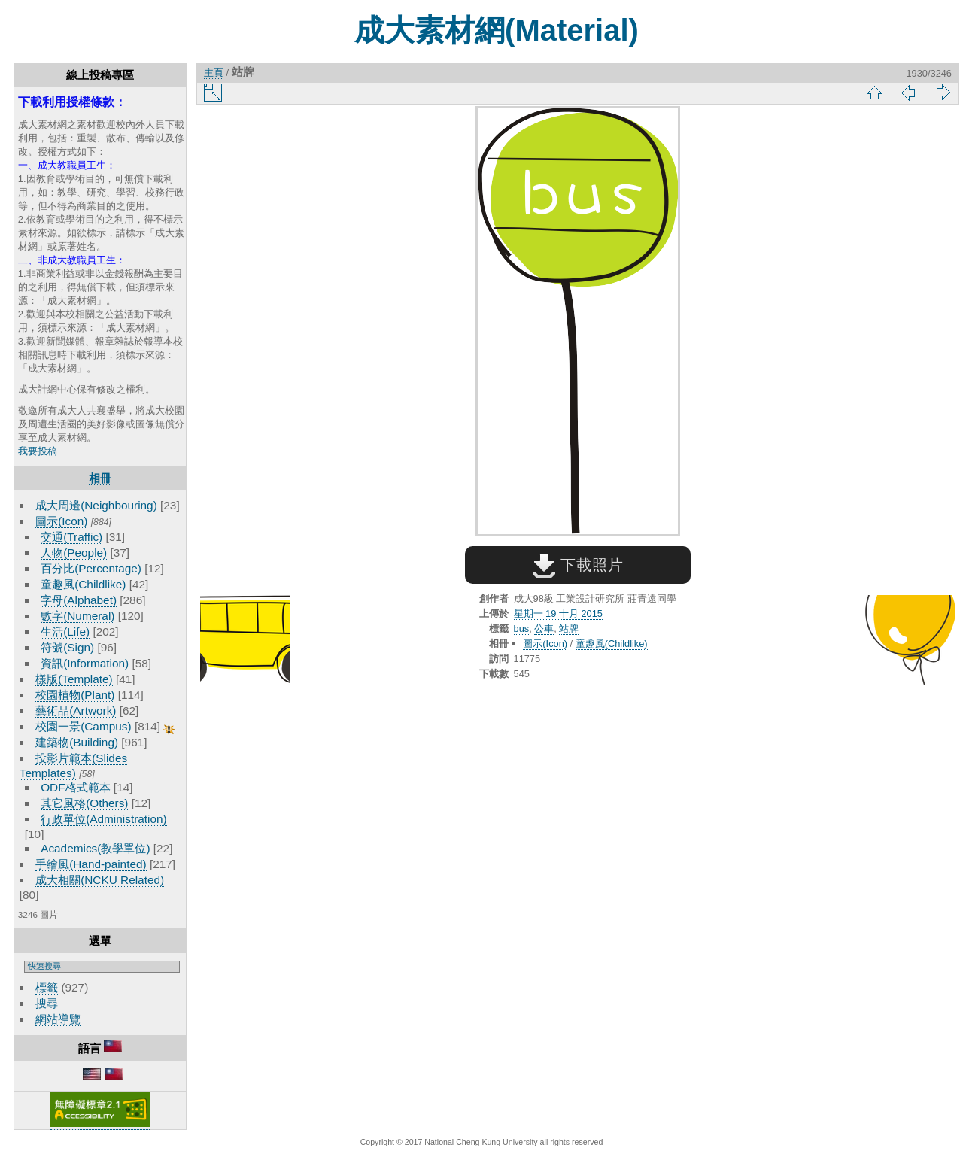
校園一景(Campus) (83, 726)
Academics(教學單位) (95, 848)
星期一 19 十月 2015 (558, 613)
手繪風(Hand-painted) (90, 864)
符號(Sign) (67, 647)
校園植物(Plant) (74, 694)
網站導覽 (58, 1019)
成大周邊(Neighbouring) (96, 505)
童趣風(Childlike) (83, 584)
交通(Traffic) (71, 536)
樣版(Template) (74, 679)
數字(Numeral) (77, 615)
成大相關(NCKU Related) (99, 879)
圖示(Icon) (61, 521)
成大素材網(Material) (496, 30)
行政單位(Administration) (104, 818)
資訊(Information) (85, 663)
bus (522, 628)
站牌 (569, 628)
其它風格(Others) (84, 803)
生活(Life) (65, 631)
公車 (544, 628)
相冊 (100, 478)
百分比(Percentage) (91, 568)
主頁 (213, 72)
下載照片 (578, 565)
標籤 (46, 987)
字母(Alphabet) (79, 600)
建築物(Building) (76, 742)
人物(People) (74, 552)
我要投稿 (37, 451)
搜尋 (46, 1003)
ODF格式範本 (75, 787)
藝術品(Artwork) (75, 710)
